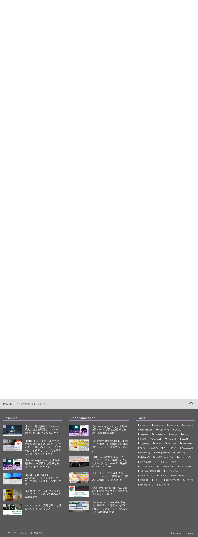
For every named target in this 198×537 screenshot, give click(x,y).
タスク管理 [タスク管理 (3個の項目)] (145, 462)
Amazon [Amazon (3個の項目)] (158, 425)
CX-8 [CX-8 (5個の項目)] (178, 430)
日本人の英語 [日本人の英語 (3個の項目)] (172, 480)
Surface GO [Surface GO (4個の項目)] (170, 448)
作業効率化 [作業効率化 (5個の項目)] (178, 475)
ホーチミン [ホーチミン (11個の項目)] (172, 471)
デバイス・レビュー (168, 125)
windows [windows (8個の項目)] (145, 457)
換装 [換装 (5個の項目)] (157, 480)
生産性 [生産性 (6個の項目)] (189, 480)
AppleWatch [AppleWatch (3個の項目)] (146, 430)
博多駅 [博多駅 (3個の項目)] (144, 480)
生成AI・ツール (168, 129)
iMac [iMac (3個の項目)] (174, 435)
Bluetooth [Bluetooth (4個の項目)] (163, 430)
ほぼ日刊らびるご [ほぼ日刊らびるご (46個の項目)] (164, 457)
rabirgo (99, 5)
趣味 (22, 186)
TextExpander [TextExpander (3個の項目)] (163, 453)
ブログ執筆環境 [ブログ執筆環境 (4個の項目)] (166, 466)
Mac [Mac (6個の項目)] (158, 444)
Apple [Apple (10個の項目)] (188, 425)
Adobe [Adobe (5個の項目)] (144, 425)
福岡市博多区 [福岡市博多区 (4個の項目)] (146, 485)
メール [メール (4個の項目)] (163, 475)
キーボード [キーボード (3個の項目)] (185, 457)
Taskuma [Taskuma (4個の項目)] (145, 453)
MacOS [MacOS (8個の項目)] (172, 444)
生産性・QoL (28, 181)
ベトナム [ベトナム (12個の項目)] (185, 466)
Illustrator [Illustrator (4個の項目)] (160, 435)
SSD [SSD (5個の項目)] (154, 448)
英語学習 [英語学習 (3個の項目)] (164, 485)
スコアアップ (160, 157)
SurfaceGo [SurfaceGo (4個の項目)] (187, 448)
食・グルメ (168, 170)
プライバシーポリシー (18, 533)
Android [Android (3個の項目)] (173, 425)
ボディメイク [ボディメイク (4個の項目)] (146, 475)
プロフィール (99, 14)
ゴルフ (168, 148)
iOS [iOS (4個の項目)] (186, 435)
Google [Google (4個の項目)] (144, 435)
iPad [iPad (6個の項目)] (143, 439)
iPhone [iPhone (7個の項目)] (172, 439)
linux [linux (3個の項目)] (185, 439)
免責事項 (38, 533)
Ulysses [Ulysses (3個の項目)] (180, 453)
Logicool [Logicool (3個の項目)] (144, 444)
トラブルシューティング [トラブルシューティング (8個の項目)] (168, 462)
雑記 (22, 191)
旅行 (168, 162)
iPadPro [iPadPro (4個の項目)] (156, 439)
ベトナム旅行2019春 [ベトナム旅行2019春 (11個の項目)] (150, 471)
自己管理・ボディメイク (168, 133)
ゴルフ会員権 (160, 153)
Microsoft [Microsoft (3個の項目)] (187, 444)
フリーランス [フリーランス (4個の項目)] (146, 466)
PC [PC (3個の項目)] (142, 448)
